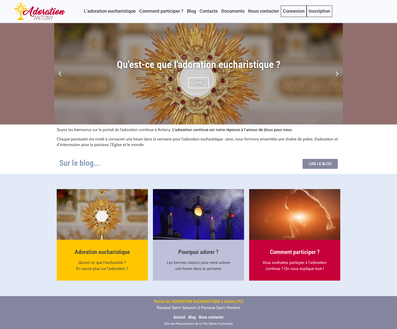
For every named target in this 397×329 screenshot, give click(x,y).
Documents (233, 11)
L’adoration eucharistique (110, 11)
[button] (60, 74)
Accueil (179, 317)
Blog (191, 11)
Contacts (209, 11)
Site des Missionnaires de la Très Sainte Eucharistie (198, 323)
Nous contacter (263, 11)
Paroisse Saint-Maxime (220, 307)
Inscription (319, 11)
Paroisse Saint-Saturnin (176, 307)
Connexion (294, 11)
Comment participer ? (161, 11)
